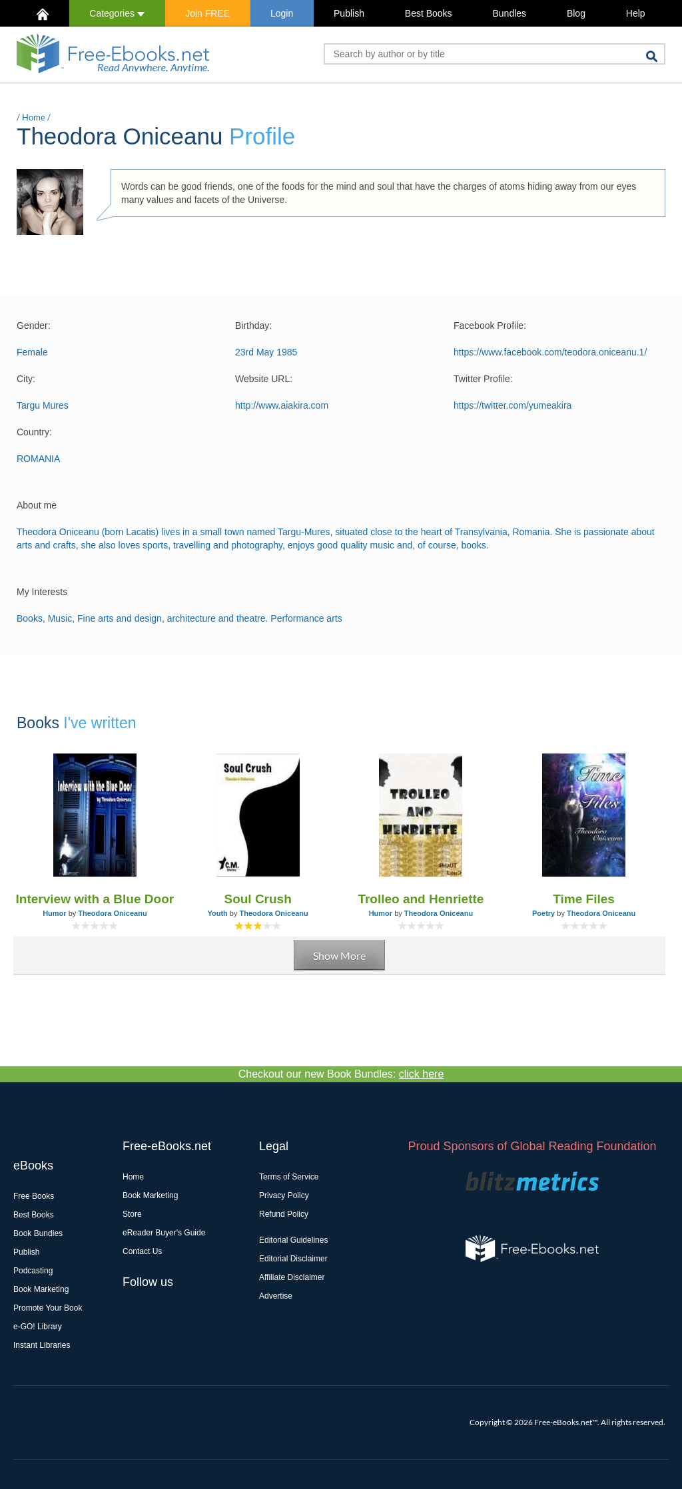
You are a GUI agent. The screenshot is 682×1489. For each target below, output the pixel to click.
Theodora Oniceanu (112, 913)
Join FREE (207, 13)
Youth (217, 913)
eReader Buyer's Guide (164, 1232)
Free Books (33, 1196)
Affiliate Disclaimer (291, 1277)
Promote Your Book (47, 1308)
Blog (576, 13)
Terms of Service (288, 1176)
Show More (339, 955)
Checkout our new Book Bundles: (341, 1074)
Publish (349, 13)
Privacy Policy (284, 1195)
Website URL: (263, 378)
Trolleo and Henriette (421, 899)
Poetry (543, 913)
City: (26, 378)
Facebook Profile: (490, 325)
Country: (34, 432)
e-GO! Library (37, 1326)
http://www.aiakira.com (281, 405)
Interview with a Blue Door (95, 899)
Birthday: (253, 325)
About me (37, 505)
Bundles (509, 13)
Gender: (34, 325)
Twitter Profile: (483, 378)
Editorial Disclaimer (293, 1258)
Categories (117, 13)
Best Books (428, 13)
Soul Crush (257, 899)
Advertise (275, 1296)
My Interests (42, 591)
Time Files (584, 899)
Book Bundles (38, 1233)
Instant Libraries (41, 1345)
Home (33, 117)
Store (132, 1214)
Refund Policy (283, 1214)
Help (635, 13)
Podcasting (33, 1270)
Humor (54, 913)
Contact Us (142, 1251)
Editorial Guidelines (293, 1240)
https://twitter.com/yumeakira (512, 405)
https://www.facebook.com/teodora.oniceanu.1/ (550, 352)
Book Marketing (41, 1289)
